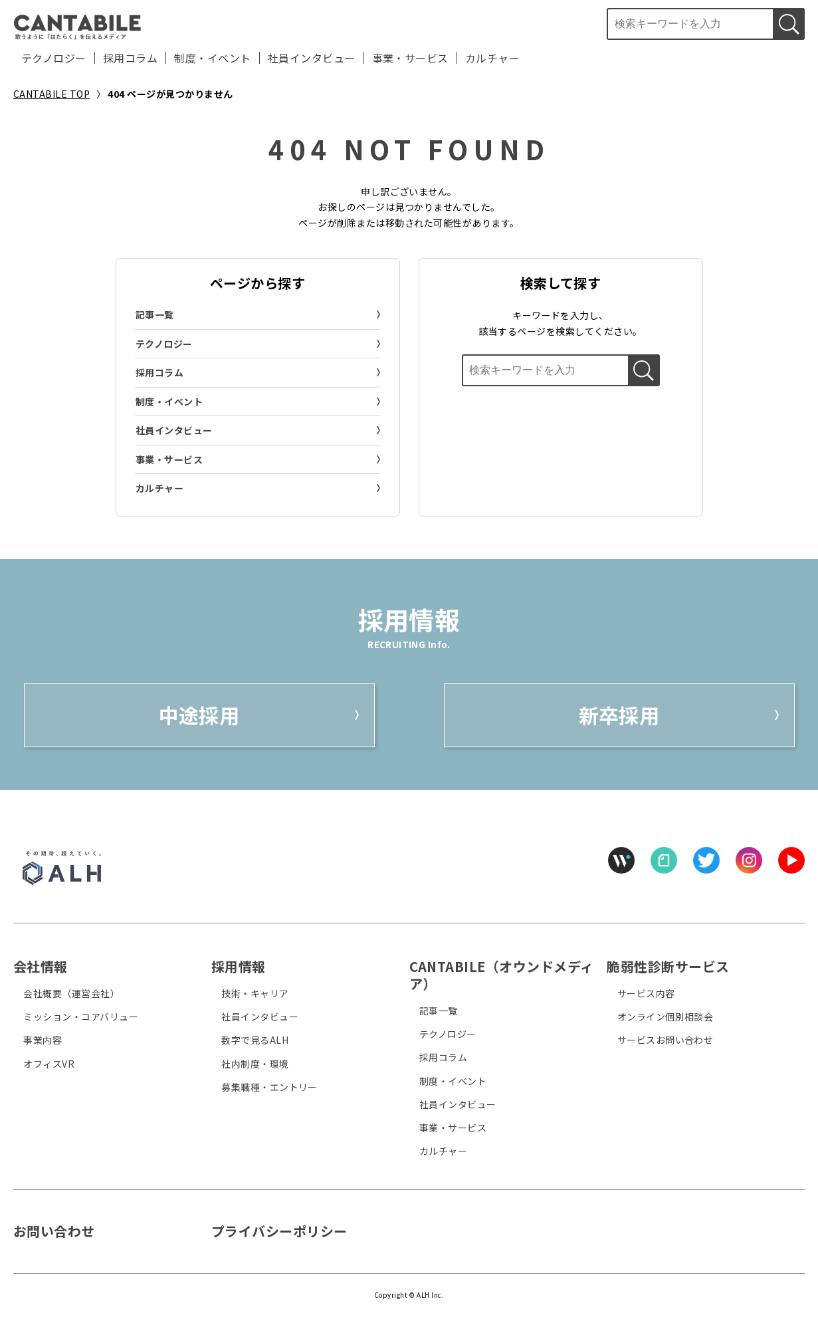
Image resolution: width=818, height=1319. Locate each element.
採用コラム (130, 58)
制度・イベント (212, 58)
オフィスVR (48, 1063)
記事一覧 (155, 314)
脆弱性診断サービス (668, 966)
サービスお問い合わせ (665, 1039)
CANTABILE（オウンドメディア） (501, 975)
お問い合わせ (54, 1231)
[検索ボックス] (690, 24)
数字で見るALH (254, 1039)
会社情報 (40, 966)
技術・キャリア (254, 993)
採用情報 (238, 966)
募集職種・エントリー (269, 1087)
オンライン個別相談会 (665, 1016)
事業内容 (42, 1039)
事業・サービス (410, 58)
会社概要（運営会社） (71, 993)
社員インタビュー (312, 58)
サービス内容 (646, 993)
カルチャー (492, 58)
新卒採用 (619, 714)
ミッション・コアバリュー (80, 1016)
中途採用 (199, 714)
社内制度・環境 (254, 1063)
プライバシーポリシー (279, 1231)
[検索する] (789, 24)
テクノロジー (53, 58)
